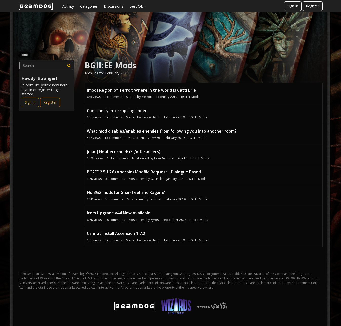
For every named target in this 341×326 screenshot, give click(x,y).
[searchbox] (46, 65)
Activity (68, 6)
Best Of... (136, 6)
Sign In (292, 6)
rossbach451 (151, 117)
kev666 (155, 138)
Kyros (155, 220)
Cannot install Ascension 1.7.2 (116, 233)
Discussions (113, 6)
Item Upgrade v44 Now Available (118, 213)
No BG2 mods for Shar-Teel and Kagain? (126, 192)
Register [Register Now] (50, 102)
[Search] (68, 65)
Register (312, 6)
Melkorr (147, 97)
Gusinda (157, 179)
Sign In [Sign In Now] (30, 102)
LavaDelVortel (164, 158)
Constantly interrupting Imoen (117, 110)
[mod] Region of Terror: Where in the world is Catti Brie (141, 90)
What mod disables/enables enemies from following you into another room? (162, 131)
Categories (89, 6)
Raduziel (155, 199)
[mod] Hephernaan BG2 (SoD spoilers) (124, 151)
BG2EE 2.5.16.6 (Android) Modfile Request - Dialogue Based (144, 172)
